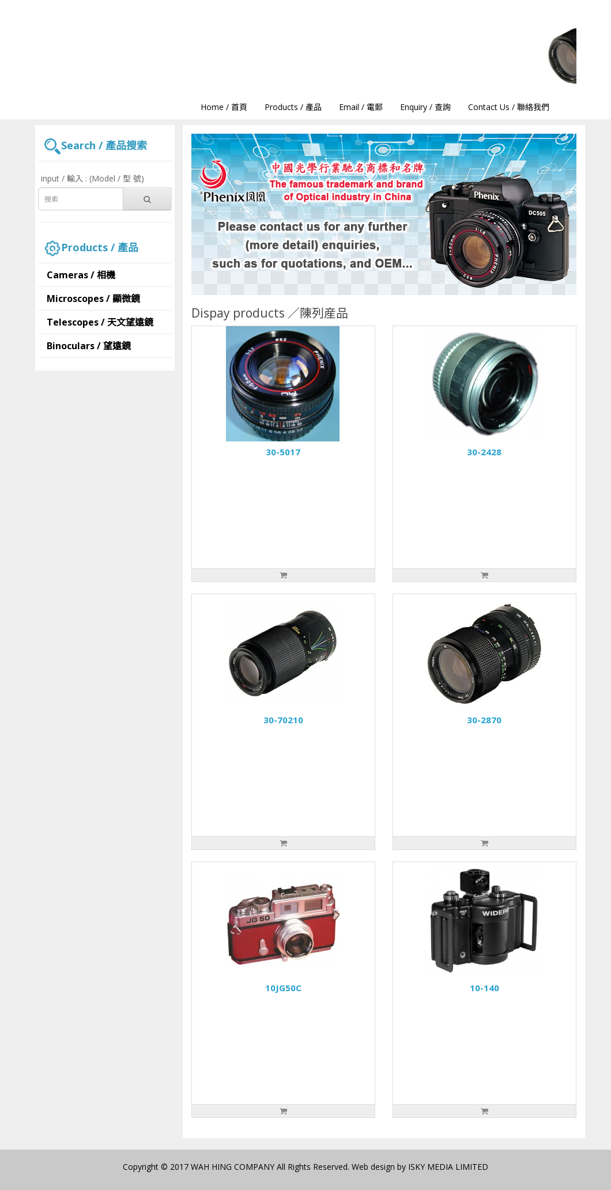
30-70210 (283, 720)
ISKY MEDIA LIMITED (448, 1166)
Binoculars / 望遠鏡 (89, 345)
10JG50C (283, 987)
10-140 (484, 987)
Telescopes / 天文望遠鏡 (100, 322)
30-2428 (484, 452)
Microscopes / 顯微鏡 (93, 298)
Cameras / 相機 (81, 275)
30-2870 (484, 720)
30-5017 (283, 452)
